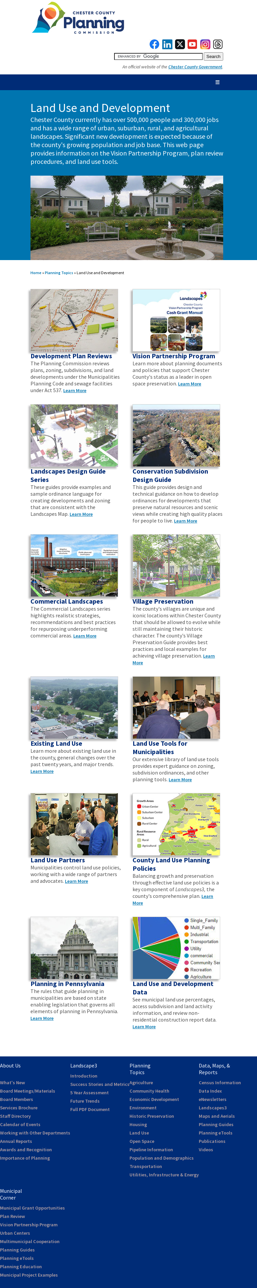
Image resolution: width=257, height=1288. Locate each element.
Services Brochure (18, 1108)
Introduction (83, 1076)
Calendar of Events (20, 1124)
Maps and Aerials (217, 1116)
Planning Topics (59, 272)
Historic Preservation (152, 1116)
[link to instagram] (205, 48)
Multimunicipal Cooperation (30, 1241)
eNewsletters (213, 1099)
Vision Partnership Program (29, 1225)
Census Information (220, 1083)
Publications (212, 1141)
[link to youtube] (192, 48)
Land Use (139, 1133)
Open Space (142, 1141)
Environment (143, 1108)
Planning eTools (216, 1133)
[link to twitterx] (180, 48)
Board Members (16, 1099)
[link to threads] (218, 48)
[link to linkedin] (167, 48)
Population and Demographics (162, 1158)
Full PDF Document (90, 1109)
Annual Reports (16, 1141)
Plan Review (12, 1216)
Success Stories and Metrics (100, 1084)
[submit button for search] (213, 56)
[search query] (158, 56)
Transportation (146, 1166)
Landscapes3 (213, 1108)
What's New (12, 1083)
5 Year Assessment (89, 1093)
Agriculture (141, 1083)
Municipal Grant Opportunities (32, 1208)
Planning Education (21, 1267)
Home (35, 272)
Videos (206, 1150)
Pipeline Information (151, 1150)
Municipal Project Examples (29, 1275)
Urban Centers (15, 1233)
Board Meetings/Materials (27, 1091)
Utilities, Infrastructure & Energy (164, 1175)
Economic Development (154, 1099)
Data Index (210, 1091)
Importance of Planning (25, 1158)
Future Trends (85, 1101)
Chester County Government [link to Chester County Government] (195, 67)
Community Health (149, 1091)
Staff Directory (15, 1116)
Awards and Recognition (26, 1150)
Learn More (74, 390)
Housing (138, 1124)
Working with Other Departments (35, 1133)
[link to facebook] (154, 48)
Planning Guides (216, 1124)
